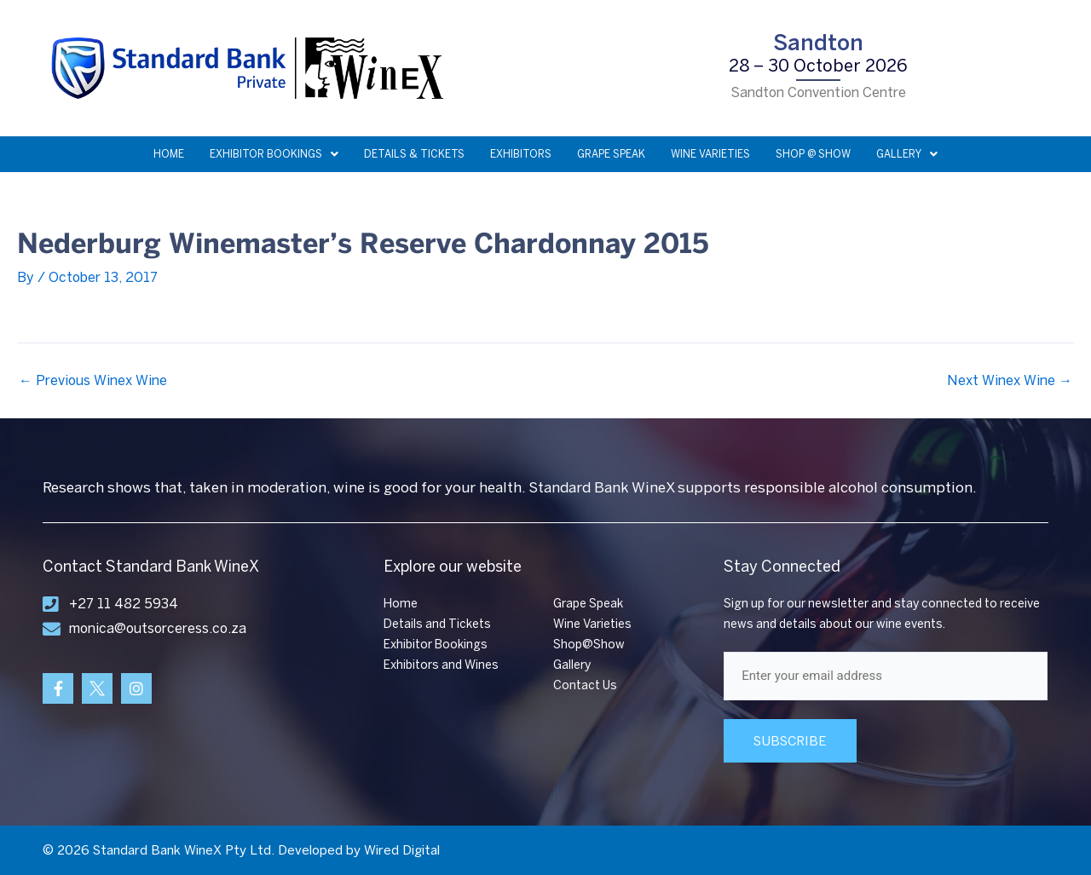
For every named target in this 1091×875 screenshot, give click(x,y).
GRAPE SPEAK (611, 154)
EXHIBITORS (520, 154)
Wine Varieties (592, 624)
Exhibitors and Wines (441, 665)
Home (401, 603)
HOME (168, 154)
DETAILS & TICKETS (414, 154)
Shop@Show (589, 644)
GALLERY (907, 154)
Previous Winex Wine (93, 381)
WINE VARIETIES (710, 154)
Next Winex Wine (1009, 381)
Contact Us (585, 685)
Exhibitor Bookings (436, 644)
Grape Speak (588, 603)
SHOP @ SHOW (813, 154)
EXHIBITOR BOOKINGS (274, 154)
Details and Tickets (437, 624)
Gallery (572, 665)
